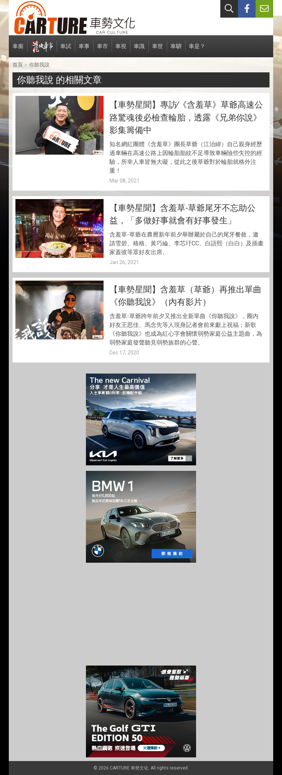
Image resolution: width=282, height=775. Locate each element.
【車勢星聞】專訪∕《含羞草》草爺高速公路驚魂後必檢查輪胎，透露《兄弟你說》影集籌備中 (186, 117)
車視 (121, 50)
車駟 (176, 50)
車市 (102, 50)
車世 (157, 50)
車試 (66, 50)
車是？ (197, 50)
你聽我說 (39, 65)
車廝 (18, 50)
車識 (139, 50)
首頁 (17, 65)
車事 (84, 50)
